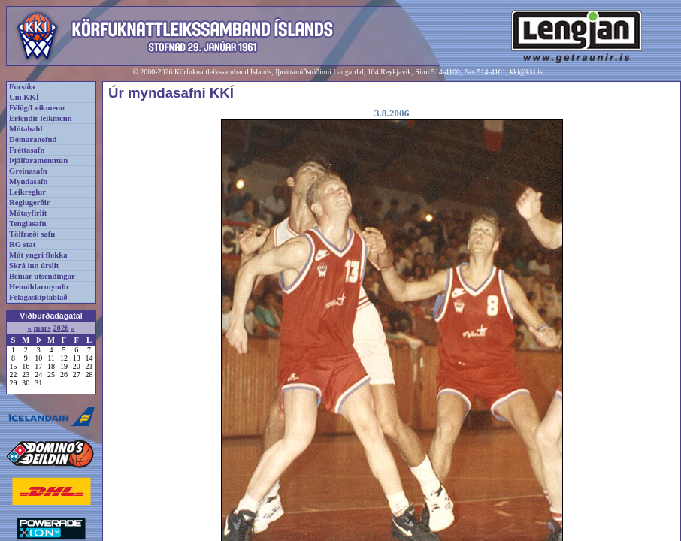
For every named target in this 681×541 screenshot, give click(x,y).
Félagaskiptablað (38, 297)
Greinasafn (28, 171)
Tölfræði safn (32, 234)
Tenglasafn (27, 223)
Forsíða (22, 87)
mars (41, 328)
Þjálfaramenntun (38, 160)
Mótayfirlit (28, 213)
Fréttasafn (26, 150)
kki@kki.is (526, 72)
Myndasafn (28, 181)
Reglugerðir (29, 202)
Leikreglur (27, 192)
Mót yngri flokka (38, 255)
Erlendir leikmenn (40, 118)
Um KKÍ (24, 97)
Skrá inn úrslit (34, 265)
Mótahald (25, 129)
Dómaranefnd (32, 139)
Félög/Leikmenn (37, 108)
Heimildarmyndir (39, 287)
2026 (60, 328)
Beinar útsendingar (42, 276)
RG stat (22, 244)
